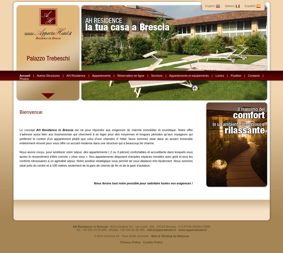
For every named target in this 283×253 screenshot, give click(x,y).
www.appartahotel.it (193, 229)
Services (156, 75)
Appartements (101, 75)
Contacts (254, 75)
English (212, 6)
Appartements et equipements (189, 75)
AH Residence (75, 75)
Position (236, 75)
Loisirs (220, 75)
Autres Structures (48, 75)
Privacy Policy (130, 242)
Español (253, 6)
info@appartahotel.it (161, 229)
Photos (24, 78)
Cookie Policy (153, 242)
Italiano (232, 6)
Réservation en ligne (130, 75)
